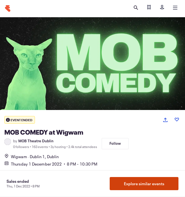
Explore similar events (144, 183)
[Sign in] (162, 7)
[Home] (7, 8)
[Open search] (135, 7)
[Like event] (177, 119)
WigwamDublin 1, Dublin (31, 156)
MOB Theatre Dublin (35, 140)
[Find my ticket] (149, 7)
